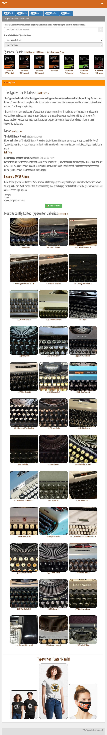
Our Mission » (43, 93)
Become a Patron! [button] (53, 206)
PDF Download (9, 73)
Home (6, 83)
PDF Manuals (41, 52)
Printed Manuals (29, 52)
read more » (17, 131)
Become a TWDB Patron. (16, 177)
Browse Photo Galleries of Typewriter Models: (17, 35)
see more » (63, 214)
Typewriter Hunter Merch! (53, 659)
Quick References (53, 52)
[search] (53, 40)
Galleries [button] (36, 13)
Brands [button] (8, 13)
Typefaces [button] (51, 13)
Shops (62, 52)
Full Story (8, 152)
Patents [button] (66, 13)
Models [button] (22, 13)
